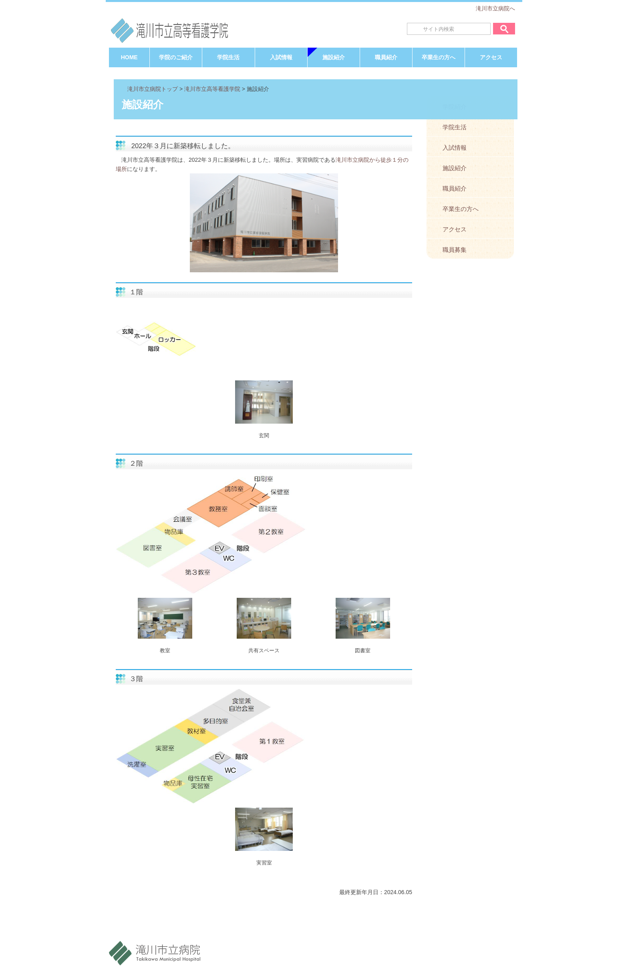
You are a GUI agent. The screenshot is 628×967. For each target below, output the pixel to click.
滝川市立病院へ (495, 8)
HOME (129, 57)
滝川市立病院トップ (152, 89)
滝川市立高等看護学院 (212, 89)
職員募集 (455, 249)
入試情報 (281, 57)
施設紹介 (333, 57)
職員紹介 (386, 57)
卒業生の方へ (438, 57)
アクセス (491, 57)
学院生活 (228, 57)
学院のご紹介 (176, 57)
